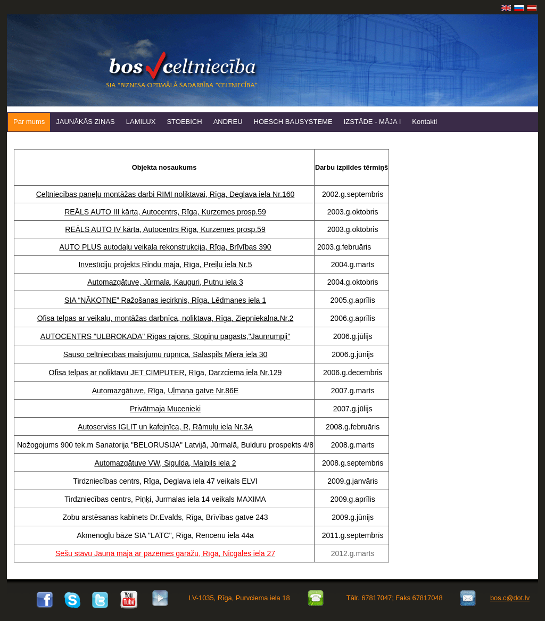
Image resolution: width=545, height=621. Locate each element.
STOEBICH (184, 122)
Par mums (29, 122)
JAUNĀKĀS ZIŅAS (85, 122)
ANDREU (228, 122)
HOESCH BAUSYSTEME (293, 122)
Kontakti (424, 122)
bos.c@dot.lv (510, 598)
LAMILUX (141, 122)
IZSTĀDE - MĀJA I (372, 122)
